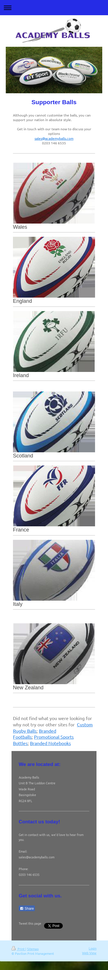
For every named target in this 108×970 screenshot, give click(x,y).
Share (27, 909)
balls (27, 737)
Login (92, 948)
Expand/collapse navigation (54, 7)
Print (18, 948)
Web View (89, 952)
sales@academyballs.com (54, 138)
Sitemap (33, 948)
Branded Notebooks (50, 743)
